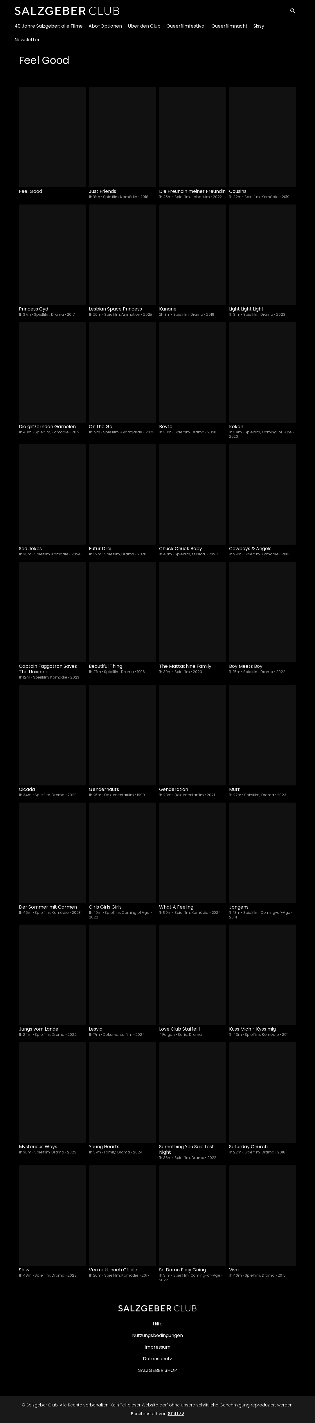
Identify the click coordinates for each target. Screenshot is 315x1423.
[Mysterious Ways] (52, 1092)
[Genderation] (192, 735)
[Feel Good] (52, 137)
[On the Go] (122, 372)
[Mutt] (262, 735)
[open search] (295, 12)
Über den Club (144, 29)
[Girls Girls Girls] (122, 853)
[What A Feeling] (192, 853)
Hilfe (158, 1323)
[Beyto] (192, 372)
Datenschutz (157, 1358)
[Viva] (262, 1215)
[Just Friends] (122, 137)
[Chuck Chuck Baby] (192, 494)
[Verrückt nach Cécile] (122, 1215)
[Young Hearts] (122, 1092)
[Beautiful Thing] (122, 612)
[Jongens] (262, 853)
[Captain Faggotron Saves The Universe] (52, 612)
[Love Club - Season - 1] (192, 975)
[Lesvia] (122, 975)
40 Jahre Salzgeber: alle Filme (49, 29)
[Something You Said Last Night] (192, 1092)
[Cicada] (52, 735)
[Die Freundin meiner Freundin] (192, 137)
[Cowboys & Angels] (262, 494)
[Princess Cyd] (52, 254)
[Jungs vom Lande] (52, 975)
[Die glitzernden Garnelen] (52, 372)
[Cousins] (262, 137)
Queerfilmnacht (229, 29)
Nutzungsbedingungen (157, 1335)
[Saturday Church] (262, 1092)
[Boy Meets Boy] (262, 612)
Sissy (258, 29)
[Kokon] (262, 372)
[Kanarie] (192, 254)
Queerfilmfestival (186, 29)
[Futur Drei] (122, 494)
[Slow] (52, 1215)
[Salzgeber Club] (157, 1308)
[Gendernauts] (122, 735)
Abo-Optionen (105, 29)
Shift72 (176, 1413)
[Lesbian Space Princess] (122, 254)
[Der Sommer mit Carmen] (52, 853)
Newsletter (27, 43)
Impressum (157, 1347)
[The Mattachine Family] (192, 612)
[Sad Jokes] (52, 494)
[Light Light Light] (262, 254)
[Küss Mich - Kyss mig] (262, 975)
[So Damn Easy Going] (192, 1215)
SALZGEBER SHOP (157, 1370)
